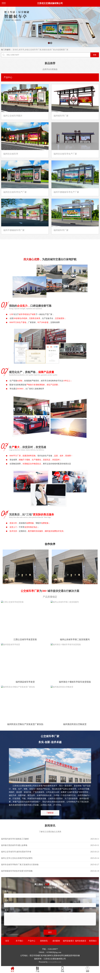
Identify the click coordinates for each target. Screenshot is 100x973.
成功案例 (56, 941)
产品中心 (31, 941)
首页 (7, 941)
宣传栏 (15, 50)
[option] (50, 27)
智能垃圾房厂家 (48, 50)
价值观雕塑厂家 (61, 50)
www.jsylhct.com (54, 962)
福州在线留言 (80, 941)
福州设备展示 (68, 941)
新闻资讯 (44, 941)
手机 (62, 969)
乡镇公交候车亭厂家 (33, 50)
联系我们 (93, 941)
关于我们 (19, 941)
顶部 (87, 969)
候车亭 (21, 50)
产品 (37, 969)
